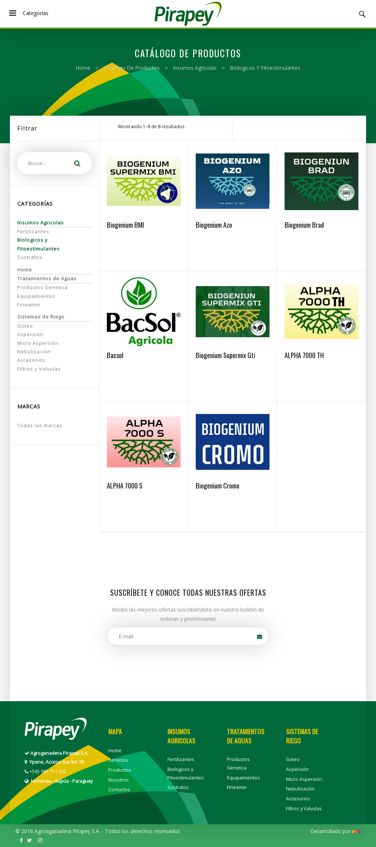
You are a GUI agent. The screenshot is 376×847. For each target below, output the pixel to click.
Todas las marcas (39, 425)
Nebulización (34, 351)
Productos (119, 770)
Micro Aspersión (38, 343)
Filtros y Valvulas (39, 368)
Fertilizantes (33, 231)
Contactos (119, 789)
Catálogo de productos (132, 67)
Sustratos (29, 257)
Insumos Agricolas (195, 67)
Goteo (25, 325)
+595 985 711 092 (47, 771)
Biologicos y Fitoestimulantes (265, 67)
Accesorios (31, 360)
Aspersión (30, 334)
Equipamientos (36, 296)
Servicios (118, 760)
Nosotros (118, 780)
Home (83, 67)
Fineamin (28, 304)
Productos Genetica (42, 287)
